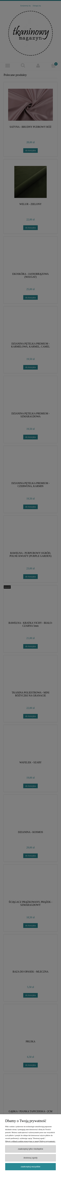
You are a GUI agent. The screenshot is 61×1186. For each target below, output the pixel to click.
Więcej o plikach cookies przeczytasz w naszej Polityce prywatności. (30, 1141)
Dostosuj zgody (31, 1157)
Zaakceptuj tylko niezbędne (30, 1149)
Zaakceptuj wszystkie (30, 1166)
